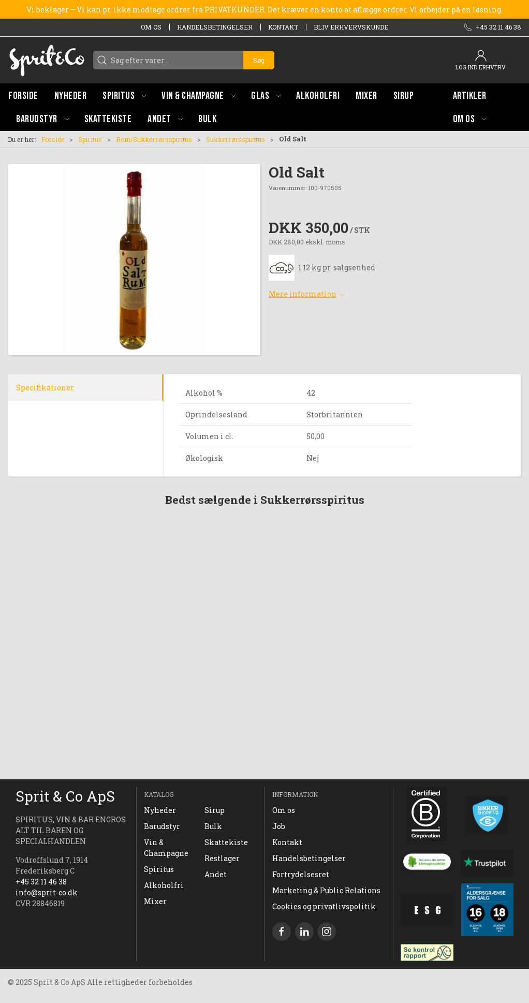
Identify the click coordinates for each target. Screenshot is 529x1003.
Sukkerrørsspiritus (235, 139)
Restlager (222, 858)
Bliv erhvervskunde (351, 27)
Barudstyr (162, 826)
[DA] (46, 60)
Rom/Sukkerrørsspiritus (154, 139)
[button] (124, 95)
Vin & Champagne (166, 847)
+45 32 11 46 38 (41, 881)
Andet (215, 874)
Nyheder (160, 810)
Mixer (155, 901)
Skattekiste (226, 842)
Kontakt (283, 27)
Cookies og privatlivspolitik (324, 906)
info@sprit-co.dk (47, 892)
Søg (258, 60)
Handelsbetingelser (215, 27)
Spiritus (90, 139)
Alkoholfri (164, 885)
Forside (52, 139)
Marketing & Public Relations (326, 890)
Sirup (214, 810)
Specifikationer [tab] (45, 388)
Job (278, 826)
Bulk (213, 826)
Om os (151, 27)
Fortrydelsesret (300, 874)
